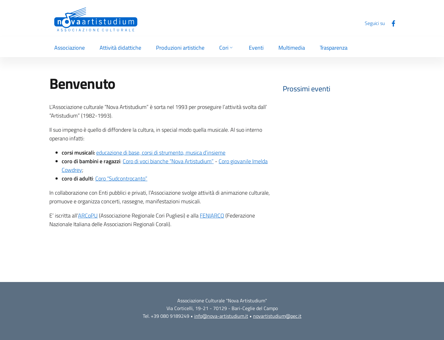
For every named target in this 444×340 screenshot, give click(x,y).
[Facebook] (391, 23)
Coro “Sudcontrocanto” (121, 178)
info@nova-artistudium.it (221, 316)
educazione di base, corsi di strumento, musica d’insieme (160, 152)
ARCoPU (88, 215)
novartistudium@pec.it (277, 316)
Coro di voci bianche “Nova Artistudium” (168, 161)
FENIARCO (212, 215)
